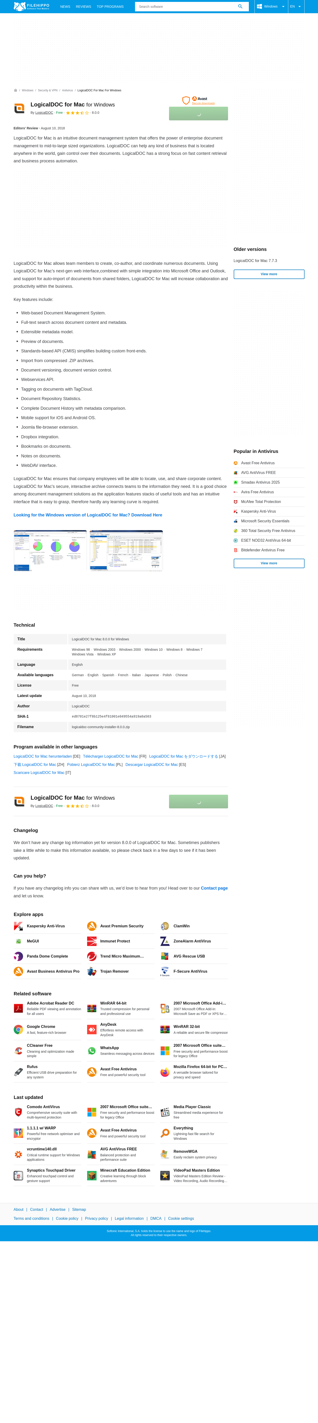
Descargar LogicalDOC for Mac (151, 765)
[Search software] (240, 6)
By (42, 112)
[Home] (15, 90)
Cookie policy (67, 1218)
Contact (36, 1210)
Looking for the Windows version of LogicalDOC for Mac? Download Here (88, 515)
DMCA (155, 1218)
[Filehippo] (31, 6)
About (19, 1210)
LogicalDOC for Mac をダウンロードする (183, 756)
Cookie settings (181, 1218)
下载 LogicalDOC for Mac (35, 765)
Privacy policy (96, 1218)
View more (269, 274)
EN (296, 6)
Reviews (83, 6)
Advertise (58, 1210)
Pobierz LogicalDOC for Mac (91, 765)
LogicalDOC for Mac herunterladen (43, 756)
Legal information (129, 1218)
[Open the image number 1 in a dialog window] (126, 550)
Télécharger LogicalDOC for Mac (110, 756)
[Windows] (28, 91)
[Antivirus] (67, 91)
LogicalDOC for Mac (73, 104)
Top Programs (110, 6)
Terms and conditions (31, 1218)
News (65, 6)
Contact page (214, 888)
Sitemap (79, 1210)
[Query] (192, 6)
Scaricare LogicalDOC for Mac (39, 773)
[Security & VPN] (48, 91)
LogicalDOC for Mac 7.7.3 (255, 261)
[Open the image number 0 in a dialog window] (50, 550)
